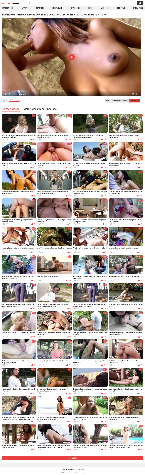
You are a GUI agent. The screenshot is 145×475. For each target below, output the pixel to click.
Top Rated (40, 8)
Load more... (72, 458)
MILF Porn (105, 8)
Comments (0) (134, 100)
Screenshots (116, 100)
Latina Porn (138, 8)
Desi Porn (121, 8)
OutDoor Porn (70, 473)
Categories (75, 8)
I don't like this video (7, 101)
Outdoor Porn (7, 8)
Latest (24, 8)
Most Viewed (57, 8)
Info (107, 100)
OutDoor (10, 3)
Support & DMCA (67, 469)
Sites (90, 8)
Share (125, 100)
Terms (81, 469)
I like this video (4, 101)
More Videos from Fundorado (40, 108)
